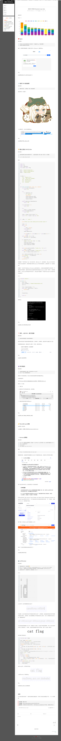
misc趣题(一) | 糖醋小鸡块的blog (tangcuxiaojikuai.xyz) (28, 429)
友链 (5, 12)
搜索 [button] (5, 14)
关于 (5, 7)
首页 (5, 5)
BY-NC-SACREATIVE (40, 704)
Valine (55, 731)
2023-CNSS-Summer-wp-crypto (23, 707)
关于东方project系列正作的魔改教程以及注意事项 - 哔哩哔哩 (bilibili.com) (32, 381)
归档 (5, 10)
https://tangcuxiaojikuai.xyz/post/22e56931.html (31, 703)
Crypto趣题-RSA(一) (51, 707)
